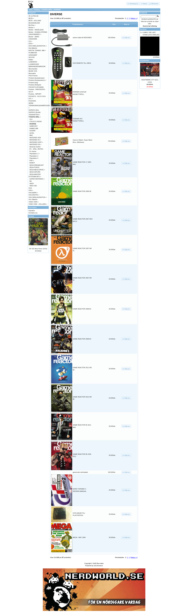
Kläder (31, 59)
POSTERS (32, 101)
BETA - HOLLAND (35, 20)
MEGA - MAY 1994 (79, 537)
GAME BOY (33, 126)
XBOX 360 (33, 186)
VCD (30, 188)
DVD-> (31, 43)
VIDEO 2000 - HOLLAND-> (38, 204)
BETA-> (31, 18)
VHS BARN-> (33, 192)
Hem (30, 9)
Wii (30, 181)
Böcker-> (32, 27)
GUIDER (32, 131)
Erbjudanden (144, 60)
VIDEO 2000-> (34, 202)
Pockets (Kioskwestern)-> (37, 80)
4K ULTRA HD (33, 16)
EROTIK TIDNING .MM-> (37, 50)
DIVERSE (57, 9)
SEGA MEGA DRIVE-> (37, 170)
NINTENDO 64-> (35, 140)
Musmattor (32, 73)
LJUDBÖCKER (34, 64)
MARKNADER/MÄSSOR (37, 66)
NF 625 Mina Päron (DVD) (38, 249)
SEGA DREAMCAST (36, 165)
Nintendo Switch (35, 147)
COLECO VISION (35, 121)
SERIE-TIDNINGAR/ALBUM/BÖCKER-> (39, 105)
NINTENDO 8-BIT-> (36, 142)
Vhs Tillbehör (33, 199)
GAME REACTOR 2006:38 (82, 191)
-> (35, 117)
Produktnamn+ (78, 24)
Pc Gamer (32, 151)
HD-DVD (32, 57)
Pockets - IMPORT (35, 94)
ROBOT (32, 163)
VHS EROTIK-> (34, 195)
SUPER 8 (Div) (34, 110)
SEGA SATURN (34, 172)
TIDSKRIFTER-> (34, 115)
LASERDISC (33, 62)
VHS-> (31, 190)
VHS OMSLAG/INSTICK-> (38, 197)
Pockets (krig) (33, 82)
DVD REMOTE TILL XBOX (82, 63)
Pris (114, 24)
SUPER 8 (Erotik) (35, 112)
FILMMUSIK (33, 53)
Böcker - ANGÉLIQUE (36, 30)
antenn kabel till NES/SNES (82, 37)
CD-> (30, 41)
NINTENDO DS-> (35, 144)
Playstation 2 (33, 156)
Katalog (37, 9)
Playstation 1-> (34, 153)
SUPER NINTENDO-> (37, 179)
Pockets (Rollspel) (35, 85)
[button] (133, 3)
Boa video (100, 563)
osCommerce (98, 565)
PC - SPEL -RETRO (36, 149)
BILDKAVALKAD (34, 23)
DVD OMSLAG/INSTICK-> (38, 46)
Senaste (31, 216)
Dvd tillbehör (33, 48)
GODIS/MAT (33, 55)
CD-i (30, 119)
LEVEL (31, 133)
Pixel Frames (33, 75)
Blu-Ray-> (32, 25)
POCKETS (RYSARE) (36, 87)
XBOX (31, 183)
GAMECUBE (33, 128)
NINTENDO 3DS (35, 137)
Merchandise (33, 69)
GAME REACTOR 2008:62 (82, 309)
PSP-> (31, 160)
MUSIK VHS (33, 71)
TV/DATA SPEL (46, 9)
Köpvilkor (32, 210)
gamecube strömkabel (80, 472)
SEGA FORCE (34, 167)
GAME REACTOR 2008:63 (82, 339)
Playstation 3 (33, 158)
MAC (31, 135)
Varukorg (143, 29)
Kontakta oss (33, 213)
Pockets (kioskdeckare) (36, 78)
